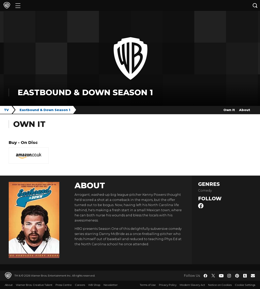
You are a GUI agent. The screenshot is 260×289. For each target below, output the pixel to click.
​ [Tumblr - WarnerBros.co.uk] (245, 276)
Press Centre (64, 284)
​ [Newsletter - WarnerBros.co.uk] (253, 276)
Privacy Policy (168, 284)
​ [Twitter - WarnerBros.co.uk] (213, 276)
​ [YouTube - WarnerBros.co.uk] (221, 275)
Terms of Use (148, 284)
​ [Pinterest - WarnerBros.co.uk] (237, 276)
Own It (229, 110)
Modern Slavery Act (192, 284)
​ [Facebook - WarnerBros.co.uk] (205, 276)
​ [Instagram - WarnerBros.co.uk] (229, 276)
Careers (80, 284)
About (244, 110)
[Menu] (17, 5)
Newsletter (111, 284)
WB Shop (94, 284)
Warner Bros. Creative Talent (34, 284)
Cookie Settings (245, 284)
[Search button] (255, 5)
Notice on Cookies (220, 284)
